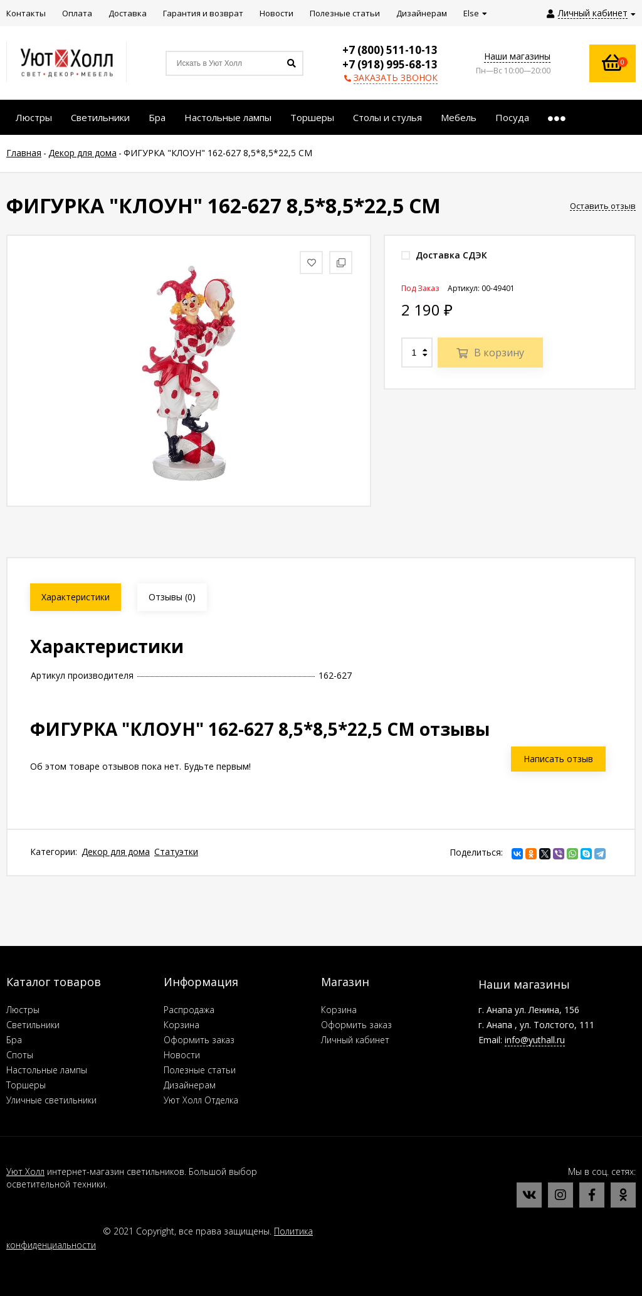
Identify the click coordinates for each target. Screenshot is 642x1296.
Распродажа (189, 1010)
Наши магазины (517, 56)
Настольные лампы (46, 1070)
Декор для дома (116, 852)
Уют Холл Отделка (201, 1100)
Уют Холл (25, 1171)
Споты (19, 1055)
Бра (14, 1040)
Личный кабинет (355, 1040)
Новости (182, 1055)
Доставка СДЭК (444, 255)
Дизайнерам (190, 1085)
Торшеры (26, 1085)
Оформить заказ (199, 1040)
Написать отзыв (558, 759)
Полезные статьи (200, 1070)
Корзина (181, 1025)
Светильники (33, 1025)
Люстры (22, 1010)
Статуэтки (176, 852)
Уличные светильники (51, 1100)
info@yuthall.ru (535, 1040)
